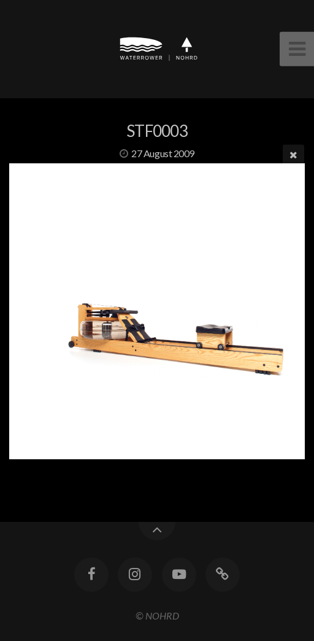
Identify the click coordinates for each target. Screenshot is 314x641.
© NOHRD (157, 615)
